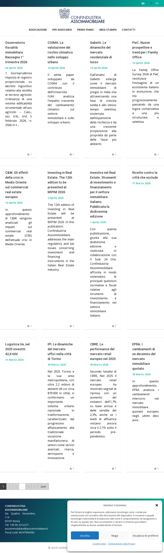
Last (43, 486)
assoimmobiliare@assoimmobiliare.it (26, 528)
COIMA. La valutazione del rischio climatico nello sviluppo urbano (60, 52)
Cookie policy (99, 543)
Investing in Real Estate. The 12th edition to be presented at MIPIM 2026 (60, 182)
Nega (114, 535)
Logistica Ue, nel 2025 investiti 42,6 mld (17, 349)
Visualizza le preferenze (146, 535)
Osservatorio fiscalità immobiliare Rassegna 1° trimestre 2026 (16, 52)
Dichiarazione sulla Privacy (121, 543)
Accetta (85, 535)
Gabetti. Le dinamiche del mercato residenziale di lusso (101, 52)
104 (28, 486)
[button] (157, 505)
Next (35, 486)
